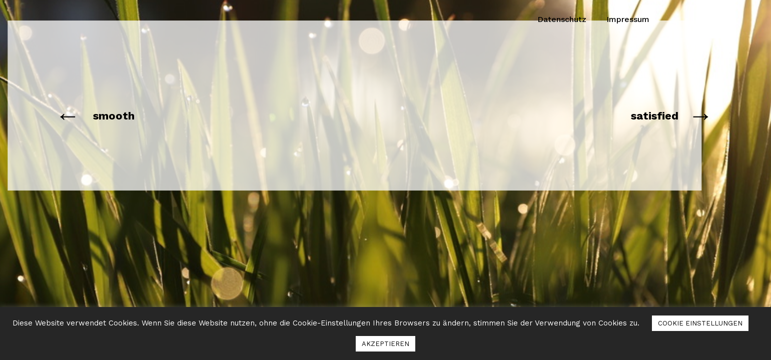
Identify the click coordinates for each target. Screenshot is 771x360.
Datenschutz (561, 19)
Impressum (627, 19)
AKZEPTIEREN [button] (385, 344)
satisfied (654, 116)
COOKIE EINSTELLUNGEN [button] (700, 323)
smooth (114, 116)
